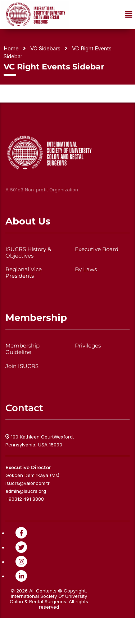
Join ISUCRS (22, 366)
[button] (129, 14)
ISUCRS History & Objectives (28, 252)
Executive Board (96, 249)
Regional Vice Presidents (23, 272)
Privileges (88, 345)
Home (11, 48)
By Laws (86, 269)
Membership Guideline (22, 348)
